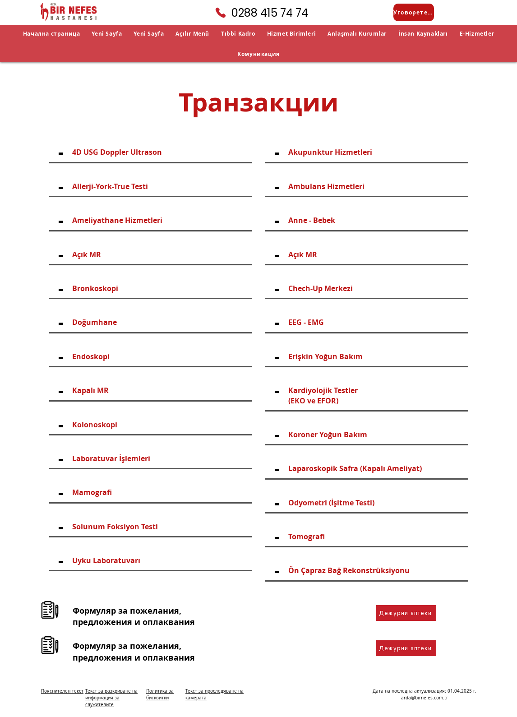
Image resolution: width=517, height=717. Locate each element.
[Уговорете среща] (413, 12)
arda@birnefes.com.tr (424, 698)
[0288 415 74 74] (258, 13)
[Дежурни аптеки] (406, 613)
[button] (192, 33)
